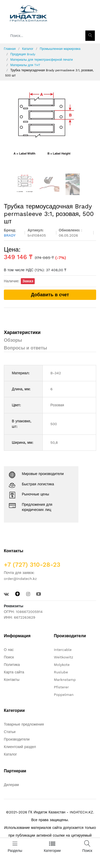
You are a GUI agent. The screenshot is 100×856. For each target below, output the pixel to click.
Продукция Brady (22, 54)
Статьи (9, 732)
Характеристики (22, 332)
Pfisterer (61, 687)
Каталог (27, 49)
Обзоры (13, 340)
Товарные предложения (24, 724)
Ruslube (61, 672)
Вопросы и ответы (25, 348)
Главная (10, 49)
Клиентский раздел (20, 747)
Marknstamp (65, 680)
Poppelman (64, 694)
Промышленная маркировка (60, 49)
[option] (50, 127)
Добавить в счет (50, 294)
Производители (17, 739)
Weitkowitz (63, 657)
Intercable (63, 650)
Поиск (9, 657)
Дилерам (11, 785)
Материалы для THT (25, 65)
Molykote (62, 665)
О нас (9, 650)
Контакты (11, 680)
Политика (12, 665)
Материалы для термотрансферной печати (41, 59)
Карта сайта (14, 672)
